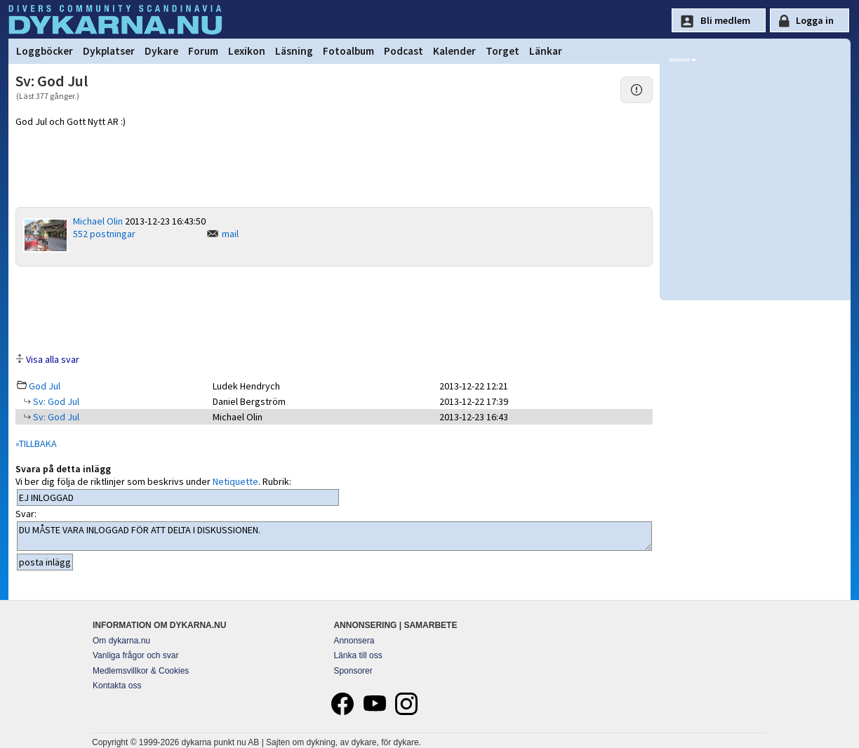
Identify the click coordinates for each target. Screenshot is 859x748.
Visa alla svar (52, 359)
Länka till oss (357, 655)
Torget (502, 51)
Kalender (454, 51)
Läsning (294, 51)
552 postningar (104, 233)
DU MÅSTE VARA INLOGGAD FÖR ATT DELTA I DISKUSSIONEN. (334, 536)
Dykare (161, 51)
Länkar (545, 51)
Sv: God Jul (55, 401)
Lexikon (246, 51)
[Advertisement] (334, 308)
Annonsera (353, 641)
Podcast (403, 51)
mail (230, 233)
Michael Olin (98, 221)
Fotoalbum (348, 51)
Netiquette (235, 481)
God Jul (44, 386)
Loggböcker (44, 51)
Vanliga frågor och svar (136, 655)
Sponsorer (352, 671)
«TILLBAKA (36, 443)
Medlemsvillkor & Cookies (141, 671)
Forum (203, 51)
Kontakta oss (117, 685)
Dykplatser (109, 51)
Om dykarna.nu (121, 641)
